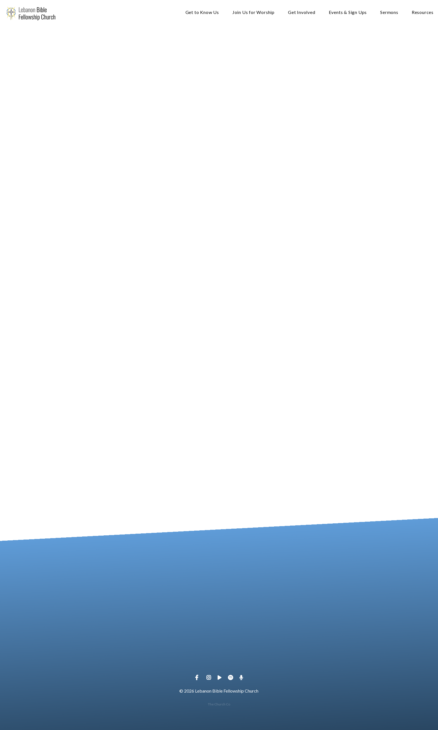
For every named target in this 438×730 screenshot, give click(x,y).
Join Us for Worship (253, 12)
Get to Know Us (202, 12)
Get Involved (301, 12)
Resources (423, 12)
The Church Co (219, 704)
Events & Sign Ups (348, 12)
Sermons (389, 12)
